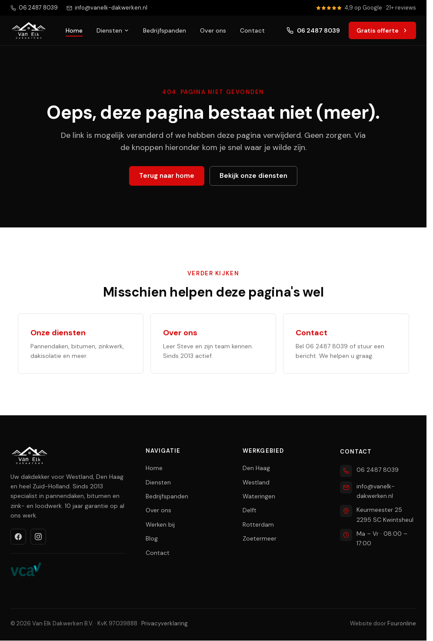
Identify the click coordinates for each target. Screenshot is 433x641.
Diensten (113, 30)
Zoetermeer (259, 538)
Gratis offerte (382, 30)
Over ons (213, 30)
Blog (152, 538)
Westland (256, 482)
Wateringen (259, 496)
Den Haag (256, 468)
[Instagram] (38, 536)
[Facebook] (18, 536)
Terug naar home (166, 175)
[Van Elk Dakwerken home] (28, 30)
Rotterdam (258, 524)
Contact (252, 30)
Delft (249, 510)
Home (74, 30)
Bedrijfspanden (164, 30)
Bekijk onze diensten (253, 175)
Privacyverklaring (164, 623)
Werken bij (160, 524)
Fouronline (401, 623)
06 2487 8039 (313, 30)
